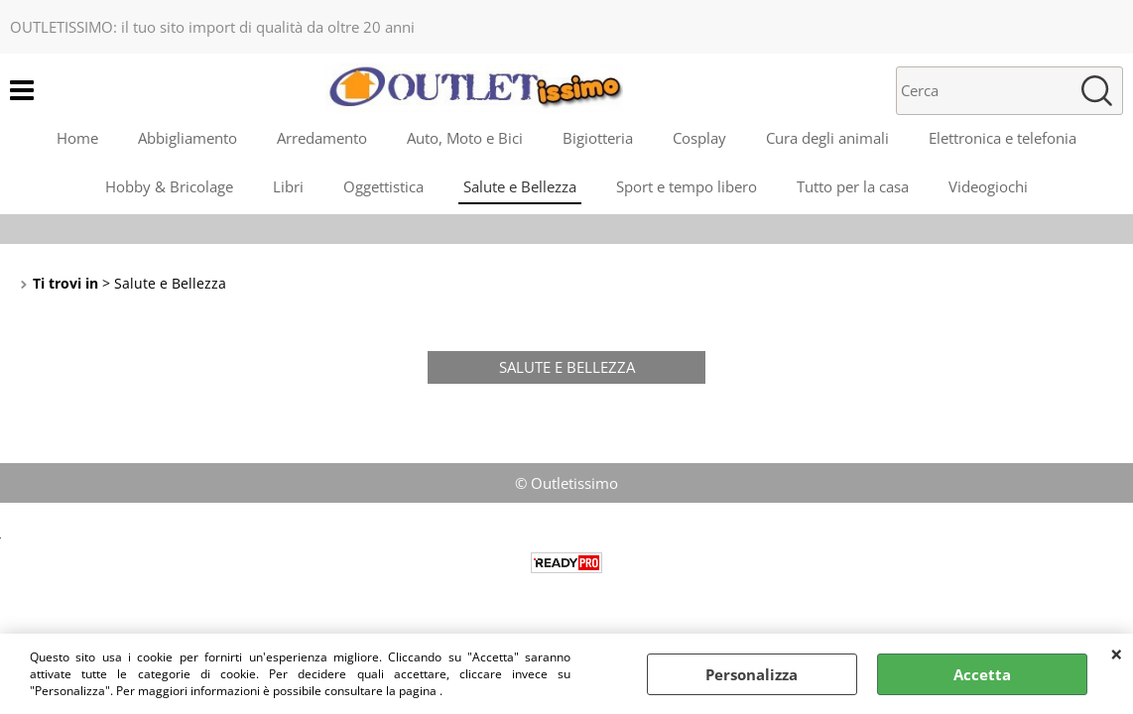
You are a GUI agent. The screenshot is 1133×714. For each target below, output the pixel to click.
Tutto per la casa (853, 186)
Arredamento (322, 138)
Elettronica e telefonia (1002, 138)
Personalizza (751, 674)
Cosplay (699, 138)
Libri (288, 186)
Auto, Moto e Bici (465, 138)
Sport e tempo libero (686, 186)
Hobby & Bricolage (169, 186)
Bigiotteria (598, 138)
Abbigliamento (187, 138)
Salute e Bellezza (519, 186)
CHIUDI (1116, 653)
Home (77, 138)
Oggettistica (383, 186)
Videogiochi (988, 186)
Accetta (982, 674)
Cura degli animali (827, 138)
